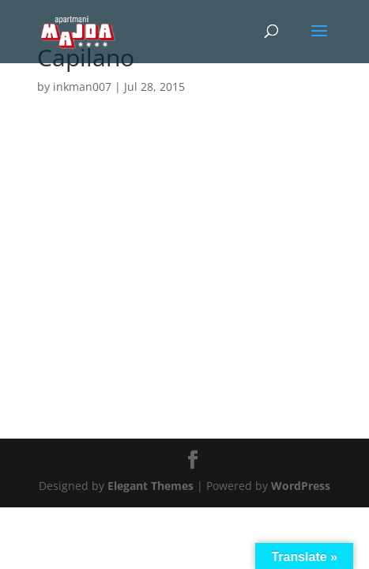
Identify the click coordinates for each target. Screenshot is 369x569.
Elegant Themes (150, 485)
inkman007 (82, 86)
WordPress (300, 485)
